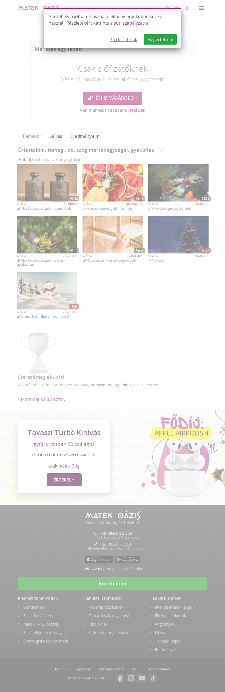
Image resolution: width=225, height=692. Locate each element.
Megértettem (160, 39)
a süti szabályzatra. (129, 23)
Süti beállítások (123, 39)
